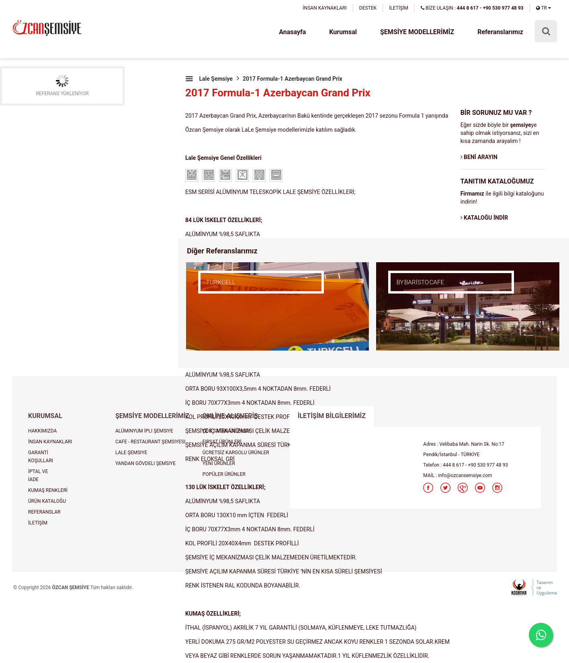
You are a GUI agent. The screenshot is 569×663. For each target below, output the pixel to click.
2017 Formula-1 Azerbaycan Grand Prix (292, 78)
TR (543, 8)
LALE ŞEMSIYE (131, 452)
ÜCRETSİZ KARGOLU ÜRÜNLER (236, 452)
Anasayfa (292, 32)
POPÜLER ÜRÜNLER (224, 474)
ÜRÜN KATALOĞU (47, 501)
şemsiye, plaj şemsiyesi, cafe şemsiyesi (47, 28)
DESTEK (368, 8)
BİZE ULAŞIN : (472, 8)
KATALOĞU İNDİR (484, 217)
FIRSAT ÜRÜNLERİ (222, 442)
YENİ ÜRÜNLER (219, 463)
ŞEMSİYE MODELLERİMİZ (417, 32)
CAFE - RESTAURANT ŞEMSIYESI (150, 442)
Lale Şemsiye (216, 78)
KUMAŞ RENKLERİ (48, 490)
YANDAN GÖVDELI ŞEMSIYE (145, 463)
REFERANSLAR (44, 512)
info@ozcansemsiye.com (465, 475)
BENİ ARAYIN (479, 157)
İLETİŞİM (398, 8)
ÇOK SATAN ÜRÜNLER (226, 431)
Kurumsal (343, 32)
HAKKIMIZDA (42, 431)
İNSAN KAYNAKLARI (324, 8)
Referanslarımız (500, 32)
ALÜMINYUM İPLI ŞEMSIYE (144, 431)
